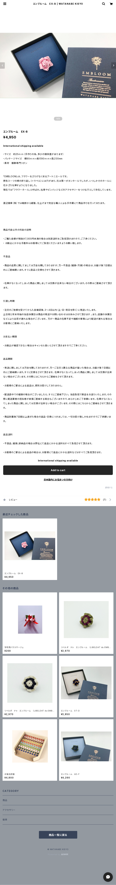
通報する (109, 487)
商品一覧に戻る (58, 835)
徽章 (5, 819)
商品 (5, 800)
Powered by (58, 854)
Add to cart (58, 470)
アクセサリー (9, 810)
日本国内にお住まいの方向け (58, 479)
